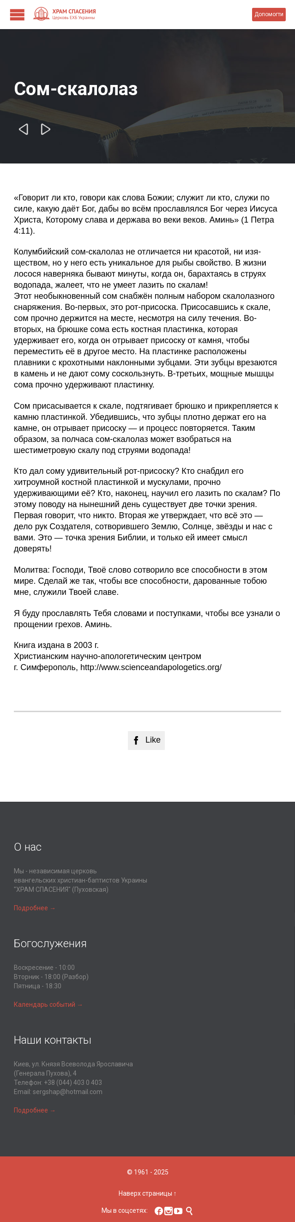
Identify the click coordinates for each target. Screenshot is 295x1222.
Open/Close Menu (17, 14)
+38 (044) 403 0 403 (73, 1082)
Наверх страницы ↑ (148, 1193)
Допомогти (268, 14)
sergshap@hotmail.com (67, 1091)
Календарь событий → (48, 1004)
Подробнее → (35, 908)
